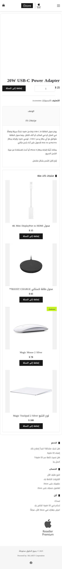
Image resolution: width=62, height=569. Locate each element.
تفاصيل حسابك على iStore (48, 488)
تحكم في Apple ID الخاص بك (47, 505)
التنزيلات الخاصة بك (52, 479)
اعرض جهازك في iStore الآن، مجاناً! (45, 510)
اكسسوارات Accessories (41, 100)
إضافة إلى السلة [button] (31, 236)
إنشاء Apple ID (53, 453)
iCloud (57, 501)
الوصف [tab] (31, 111)
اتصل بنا (56, 462)
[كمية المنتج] (44, 88)
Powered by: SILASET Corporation (31, 555)
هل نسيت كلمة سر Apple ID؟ (47, 457)
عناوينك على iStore (52, 484)
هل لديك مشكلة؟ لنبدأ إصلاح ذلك (45, 448)
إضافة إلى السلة (14, 88)
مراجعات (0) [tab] (31, 121)
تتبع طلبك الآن (53, 475)
